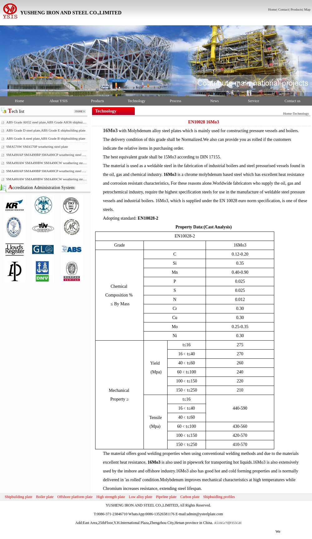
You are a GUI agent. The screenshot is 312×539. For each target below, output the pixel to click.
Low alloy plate (140, 497)
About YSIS (58, 101)
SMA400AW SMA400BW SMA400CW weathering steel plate (49, 179)
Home (19, 101)
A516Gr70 (221, 523)
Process (175, 101)
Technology (136, 101)
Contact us (292, 101)
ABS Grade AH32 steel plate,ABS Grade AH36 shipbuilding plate (51, 122)
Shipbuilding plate (18, 497)
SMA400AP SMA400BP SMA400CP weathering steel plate (47, 171)
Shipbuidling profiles (219, 497)
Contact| (284, 9)
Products (97, 101)
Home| (272, 9)
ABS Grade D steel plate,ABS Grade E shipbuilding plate (45, 130)
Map (307, 9)
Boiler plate (44, 497)
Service (253, 101)
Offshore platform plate (75, 497)
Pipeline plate (166, 497)
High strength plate (110, 497)
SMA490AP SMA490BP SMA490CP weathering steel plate (47, 155)
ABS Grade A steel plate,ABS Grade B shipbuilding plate (45, 138)
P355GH (235, 523)
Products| (296, 9)
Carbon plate (190, 497)
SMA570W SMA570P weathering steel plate (37, 146)
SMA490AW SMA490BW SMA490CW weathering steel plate (49, 163)
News (214, 101)
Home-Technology (296, 113)
